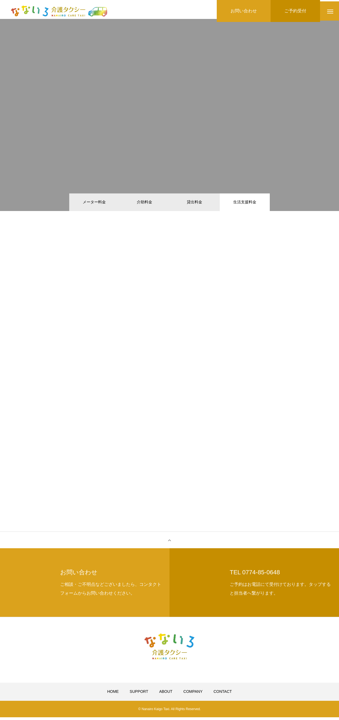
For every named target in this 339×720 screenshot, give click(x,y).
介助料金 (144, 203)
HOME (113, 694)
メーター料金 (94, 203)
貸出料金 (194, 203)
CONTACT (222, 694)
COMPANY (193, 694)
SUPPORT (139, 694)
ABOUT (165, 694)
